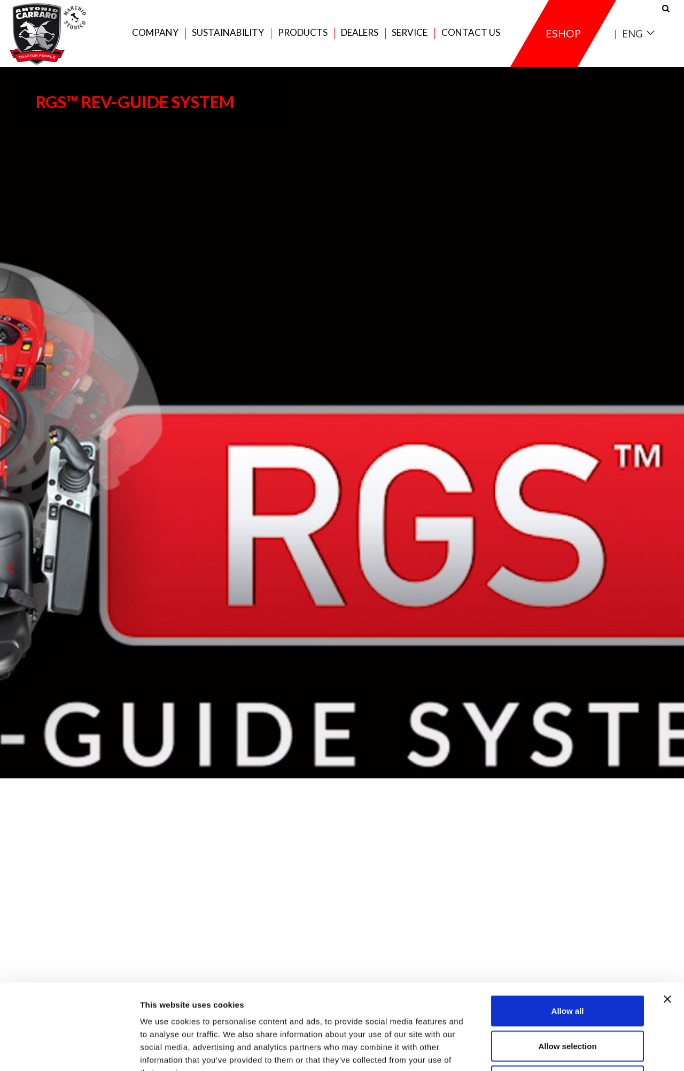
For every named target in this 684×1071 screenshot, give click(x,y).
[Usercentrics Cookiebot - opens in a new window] (69, 1050)
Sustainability (228, 33)
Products (303, 33)
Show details (561, 1049)
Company (155, 33)
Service (410, 33)
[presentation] (10, 569)
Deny (568, 1000)
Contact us (470, 33)
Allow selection (567, 965)
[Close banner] (667, 919)
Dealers (359, 33)
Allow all (567, 930)
